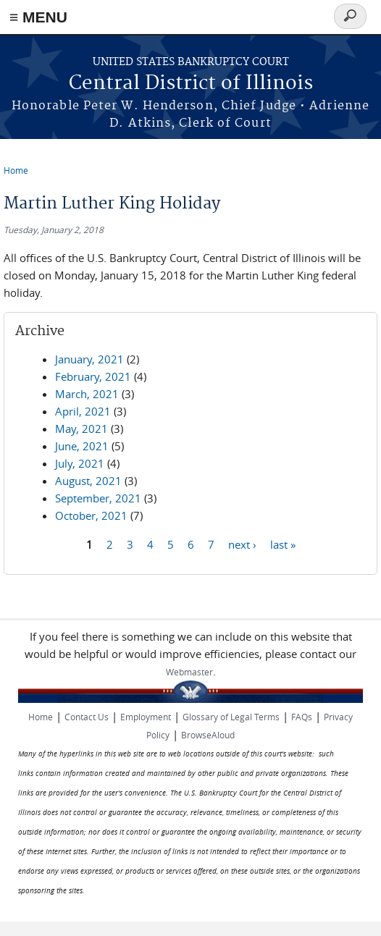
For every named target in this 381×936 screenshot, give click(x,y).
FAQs (301, 716)
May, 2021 (81, 428)
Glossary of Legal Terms (231, 716)
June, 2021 (82, 446)
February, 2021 (93, 376)
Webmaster (189, 672)
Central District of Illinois (191, 84)
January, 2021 (89, 359)
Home (16, 170)
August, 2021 (88, 480)
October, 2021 (91, 515)
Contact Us (86, 716)
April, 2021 (83, 411)
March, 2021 (87, 394)
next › (242, 543)
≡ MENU (38, 17)
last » (283, 543)
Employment (145, 716)
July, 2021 (79, 463)
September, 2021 (98, 498)
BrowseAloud (208, 735)
